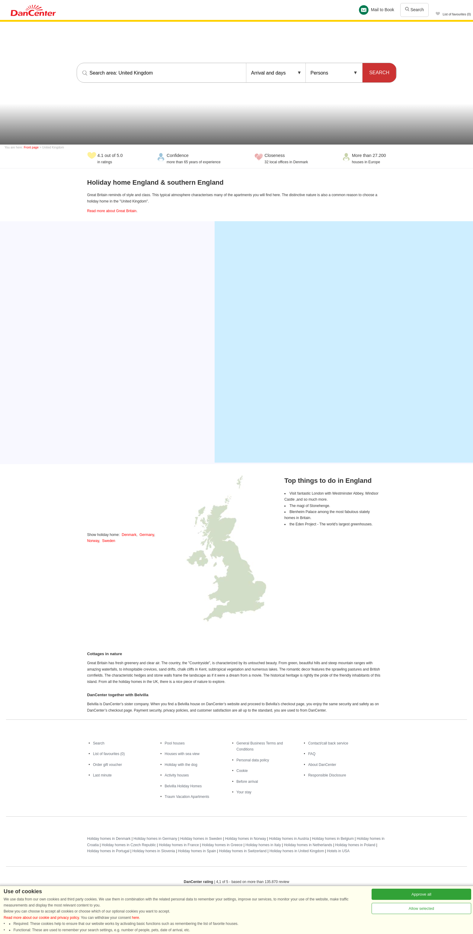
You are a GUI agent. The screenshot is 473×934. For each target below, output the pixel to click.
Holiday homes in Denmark (109, 839)
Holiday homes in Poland (355, 845)
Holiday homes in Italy (263, 845)
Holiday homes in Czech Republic (129, 845)
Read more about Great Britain (111, 211)
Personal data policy (252, 760)
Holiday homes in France (179, 845)
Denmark (129, 535)
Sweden (108, 541)
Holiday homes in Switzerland (242, 851)
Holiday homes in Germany (155, 839)
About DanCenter (322, 765)
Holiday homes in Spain (197, 851)
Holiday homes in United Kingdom (297, 851)
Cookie (242, 771)
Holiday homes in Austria (289, 839)
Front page (31, 147)
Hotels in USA (338, 851)
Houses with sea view (182, 754)
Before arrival (247, 781)
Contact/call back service (328, 743)
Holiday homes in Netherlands (308, 845)
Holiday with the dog (181, 765)
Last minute (102, 775)
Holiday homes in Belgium (333, 839)
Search (414, 9)
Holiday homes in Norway (245, 839)
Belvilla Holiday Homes (183, 786)
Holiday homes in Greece (222, 845)
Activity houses (177, 775)
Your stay (243, 792)
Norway (93, 541)
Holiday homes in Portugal (108, 851)
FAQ (311, 754)
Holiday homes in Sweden (201, 839)
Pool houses (175, 743)
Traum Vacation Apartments (187, 797)
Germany (146, 535)
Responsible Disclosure (327, 775)
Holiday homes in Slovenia (153, 851)
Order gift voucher (107, 765)
